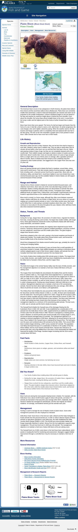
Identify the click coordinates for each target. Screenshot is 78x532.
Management (39, 30)
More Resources (50, 30)
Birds (5, 32)
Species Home (6, 24)
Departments (60, 3)
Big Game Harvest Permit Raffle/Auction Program (40, 460)
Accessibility (6, 516)
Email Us (57, 525)
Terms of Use (15, 516)
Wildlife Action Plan (8, 56)
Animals (36, 20)
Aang (20, 1)
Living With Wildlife (8, 50)
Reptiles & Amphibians (11, 40)
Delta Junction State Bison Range (35, 450)
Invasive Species (7, 43)
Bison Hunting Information (32, 457)
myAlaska (51, 3)
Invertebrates (8, 36)
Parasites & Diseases (8, 53)
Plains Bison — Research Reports (35, 475)
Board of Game (29, 464)
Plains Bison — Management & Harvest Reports (39, 477)
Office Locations (60, 517)
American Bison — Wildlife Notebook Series (38, 448)
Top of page (70, 529)
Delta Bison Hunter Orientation (34, 459)
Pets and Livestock (8, 45)
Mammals (7, 38)
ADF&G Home (24, 20)
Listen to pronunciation (25, 2)
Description (25, 30)
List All (6, 30)
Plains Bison (42, 20)
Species (31, 20)
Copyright (21, 525)
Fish (5, 34)
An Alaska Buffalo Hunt (31, 462)
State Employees (72, 3)
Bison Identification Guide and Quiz (35, 468)
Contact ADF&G (26, 516)
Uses (31, 30)
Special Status (6, 48)
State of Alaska (9, 2)
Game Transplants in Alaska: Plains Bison (37, 466)
